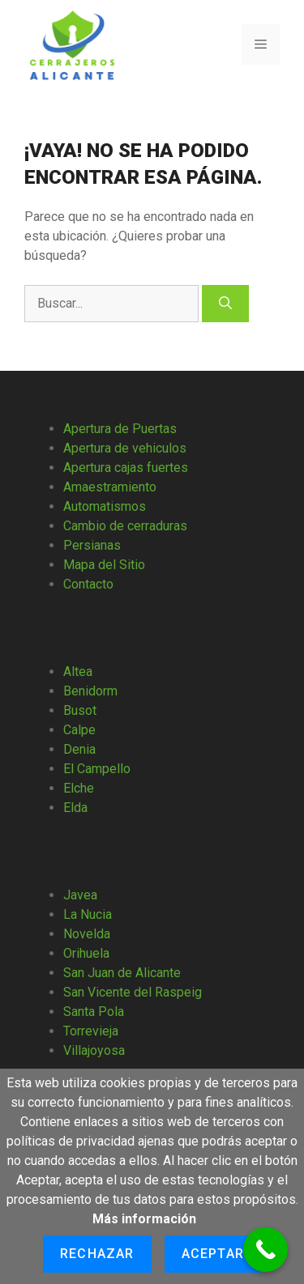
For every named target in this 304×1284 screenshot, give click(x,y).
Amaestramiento (109, 487)
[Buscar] (225, 303)
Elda (75, 807)
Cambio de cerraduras (125, 526)
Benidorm (90, 691)
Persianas (92, 545)
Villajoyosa (94, 1050)
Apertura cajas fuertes (125, 467)
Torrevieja (90, 1031)
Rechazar (97, 1253)
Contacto (88, 584)
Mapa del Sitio (104, 564)
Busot (79, 710)
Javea (80, 895)
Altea (77, 671)
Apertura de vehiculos (124, 448)
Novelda (86, 934)
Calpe (79, 730)
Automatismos (104, 506)
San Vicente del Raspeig (132, 992)
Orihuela (86, 953)
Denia (79, 749)
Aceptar (213, 1253)
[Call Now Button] (265, 1249)
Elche (78, 788)
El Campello (97, 768)
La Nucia (87, 914)
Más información (144, 1219)
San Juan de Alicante (122, 972)
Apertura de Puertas (120, 428)
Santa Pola (93, 1011)
